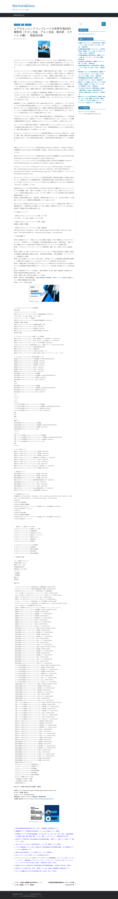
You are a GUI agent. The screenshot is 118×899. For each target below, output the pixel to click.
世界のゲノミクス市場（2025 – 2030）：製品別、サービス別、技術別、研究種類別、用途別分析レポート (42, 868)
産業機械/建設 (28, 24)
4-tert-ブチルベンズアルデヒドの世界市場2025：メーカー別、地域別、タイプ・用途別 (38, 844)
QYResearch (17, 24)
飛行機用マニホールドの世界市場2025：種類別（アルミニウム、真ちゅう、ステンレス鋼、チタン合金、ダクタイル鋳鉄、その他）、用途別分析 (91, 74)
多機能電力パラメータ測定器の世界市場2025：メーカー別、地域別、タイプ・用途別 (37, 831)
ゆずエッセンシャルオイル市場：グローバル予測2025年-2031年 (32, 855)
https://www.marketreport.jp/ (86, 34)
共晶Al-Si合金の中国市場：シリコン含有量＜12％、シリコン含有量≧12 (33, 852)
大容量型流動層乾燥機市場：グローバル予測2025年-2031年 (62, 884)
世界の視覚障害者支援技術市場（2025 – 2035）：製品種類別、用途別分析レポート (37, 828)
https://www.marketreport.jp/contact (41, 799)
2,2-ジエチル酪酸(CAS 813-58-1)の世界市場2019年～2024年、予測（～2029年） (36, 871)
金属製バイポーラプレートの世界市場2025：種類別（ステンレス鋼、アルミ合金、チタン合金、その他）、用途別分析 (91, 45)
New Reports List (19, 15)
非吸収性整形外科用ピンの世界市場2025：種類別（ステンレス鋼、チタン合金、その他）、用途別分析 (91, 67)
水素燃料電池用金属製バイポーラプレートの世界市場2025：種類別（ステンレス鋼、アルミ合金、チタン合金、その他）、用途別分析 (91, 51)
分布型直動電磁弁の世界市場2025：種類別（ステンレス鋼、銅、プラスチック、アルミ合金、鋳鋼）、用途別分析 (91, 57)
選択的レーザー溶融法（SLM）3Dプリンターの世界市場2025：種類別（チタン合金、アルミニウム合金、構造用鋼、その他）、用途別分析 (91, 84)
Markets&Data (23, 5)
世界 (22, 24)
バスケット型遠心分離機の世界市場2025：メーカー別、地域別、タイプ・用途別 (27, 884)
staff (25, 39)
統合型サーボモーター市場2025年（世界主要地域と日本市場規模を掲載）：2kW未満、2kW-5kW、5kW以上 (43, 865)
